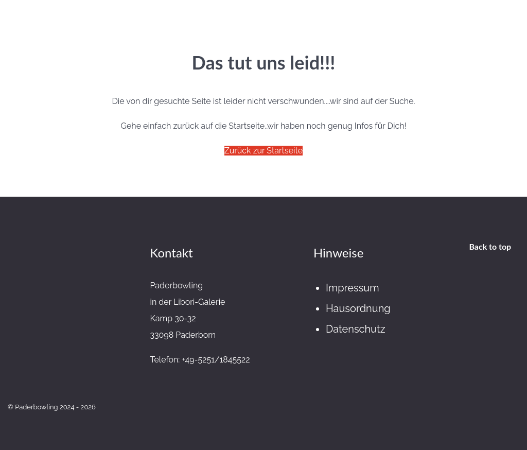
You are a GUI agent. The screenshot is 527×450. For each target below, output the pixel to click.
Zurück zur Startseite (263, 150)
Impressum (352, 288)
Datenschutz (355, 329)
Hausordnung (358, 308)
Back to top (490, 246)
